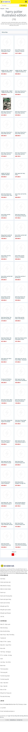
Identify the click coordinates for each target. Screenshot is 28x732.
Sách (1, 658)
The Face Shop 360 (14, 715)
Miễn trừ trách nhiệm (5, 589)
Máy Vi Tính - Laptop (5, 641)
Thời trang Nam (4, 669)
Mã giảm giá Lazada (5, 609)
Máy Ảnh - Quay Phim (5, 645)
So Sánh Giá (19, 720)
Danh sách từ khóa (5, 602)
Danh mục (3, 592)
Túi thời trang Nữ (4, 679)
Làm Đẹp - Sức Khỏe (5, 662)
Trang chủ (2, 8)
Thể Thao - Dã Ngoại (5, 652)
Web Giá (26, 715)
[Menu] (26, 2)
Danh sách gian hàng (5, 599)
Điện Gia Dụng (4, 628)
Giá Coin (2, 717)
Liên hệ (2, 616)
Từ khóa (7, 8)
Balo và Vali (3, 689)
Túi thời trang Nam (5, 676)
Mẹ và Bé (2, 648)
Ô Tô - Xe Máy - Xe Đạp (6, 655)
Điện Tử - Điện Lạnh (5, 624)
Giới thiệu (2, 578)
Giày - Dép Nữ (3, 686)
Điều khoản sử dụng (5, 585)
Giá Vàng (22, 715)
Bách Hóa (2, 665)
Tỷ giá (9, 715)
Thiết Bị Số (3, 638)
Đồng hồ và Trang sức (5, 693)
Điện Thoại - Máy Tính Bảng (7, 634)
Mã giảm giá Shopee (5, 613)
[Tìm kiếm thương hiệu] (10, 5)
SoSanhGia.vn (13, 720)
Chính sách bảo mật (5, 582)
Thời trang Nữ (3, 672)
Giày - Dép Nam (4, 682)
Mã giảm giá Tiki (4, 606)
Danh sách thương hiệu (6, 596)
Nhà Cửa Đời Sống (5, 631)
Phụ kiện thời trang (5, 696)
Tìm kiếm (23, 5)
